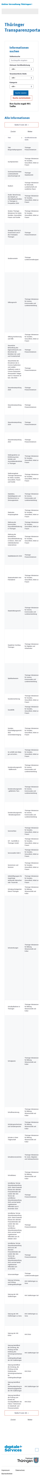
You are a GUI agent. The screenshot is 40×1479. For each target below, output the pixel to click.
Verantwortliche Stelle (18, 74)
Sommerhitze (12, 831)
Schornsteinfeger (13, 1274)
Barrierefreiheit (7, 1474)
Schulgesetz (12, 1061)
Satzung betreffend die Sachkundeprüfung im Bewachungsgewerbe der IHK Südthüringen (15, 1386)
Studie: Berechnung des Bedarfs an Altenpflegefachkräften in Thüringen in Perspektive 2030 (15, 199)
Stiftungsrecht (12, 302)
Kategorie (13, 82)
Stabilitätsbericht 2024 (15, 556)
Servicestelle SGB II (14, 853)
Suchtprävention (13, 162)
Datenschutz (20, 1470)
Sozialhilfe (11, 710)
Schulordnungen (13, 948)
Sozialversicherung (14, 699)
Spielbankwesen (13, 678)
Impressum (6, 1470)
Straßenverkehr (13, 258)
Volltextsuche (15, 56)
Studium (10, 186)
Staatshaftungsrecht (14, 611)
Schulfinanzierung (13, 1112)
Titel (9, 137)
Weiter (30, 131)
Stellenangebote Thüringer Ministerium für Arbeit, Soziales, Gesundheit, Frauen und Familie (15, 478)
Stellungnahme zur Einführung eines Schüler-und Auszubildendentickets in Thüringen (15, 459)
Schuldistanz (12, 1175)
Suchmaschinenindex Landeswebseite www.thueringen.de (14, 174)
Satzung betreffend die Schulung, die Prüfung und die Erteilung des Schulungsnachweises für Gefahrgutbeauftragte (15, 1371)
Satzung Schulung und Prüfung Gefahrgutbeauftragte (14, 1282)
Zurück (13, 131)
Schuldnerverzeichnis (14, 1157)
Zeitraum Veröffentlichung (20, 65)
